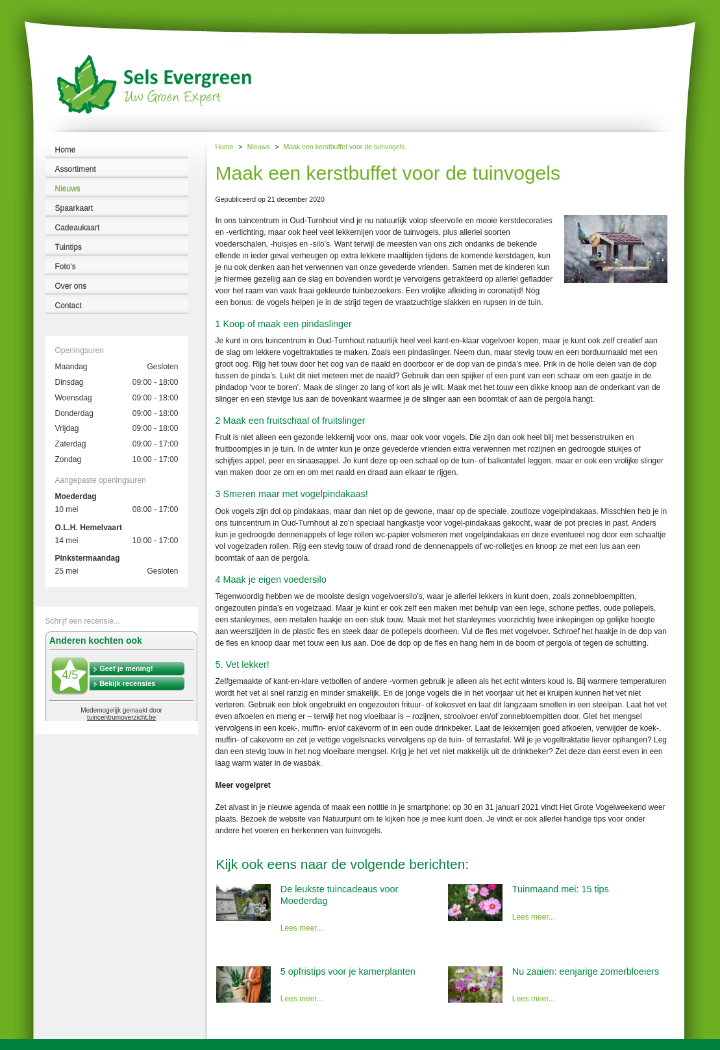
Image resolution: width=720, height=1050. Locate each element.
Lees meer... (301, 928)
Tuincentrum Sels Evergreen (45, 1044)
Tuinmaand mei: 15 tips (560, 889)
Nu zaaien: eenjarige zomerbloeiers (585, 971)
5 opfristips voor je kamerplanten (348, 971)
